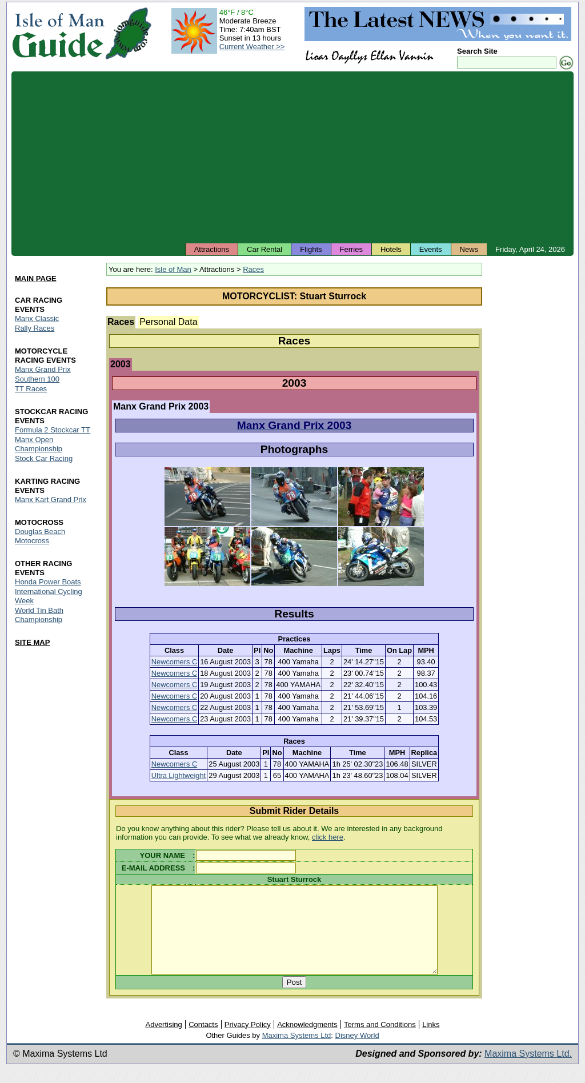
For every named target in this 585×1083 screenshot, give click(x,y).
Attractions (211, 249)
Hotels (391, 249)
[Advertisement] (292, 157)
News (469, 249)
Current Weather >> (252, 46)
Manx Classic (37, 319)
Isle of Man (173, 269)
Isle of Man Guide (58, 33)
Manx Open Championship (38, 444)
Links (430, 1041)
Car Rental (264, 249)
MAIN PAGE (36, 278)
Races (253, 269)
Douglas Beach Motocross (40, 536)
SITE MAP (32, 642)
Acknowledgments (307, 1041)
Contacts (203, 1041)
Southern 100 (37, 379)
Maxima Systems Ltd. (528, 1071)
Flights (311, 249)
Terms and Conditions (380, 1041)
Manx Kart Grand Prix (50, 499)
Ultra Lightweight (178, 775)
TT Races (31, 389)
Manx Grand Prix (43, 370)
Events (430, 249)
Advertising (163, 1041)
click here (327, 837)
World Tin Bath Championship (39, 615)
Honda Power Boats (48, 581)
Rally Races (34, 328)
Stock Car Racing (44, 458)
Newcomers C (174, 661)
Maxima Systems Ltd (296, 1052)
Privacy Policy (248, 1041)
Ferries (351, 249)
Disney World (357, 1052)
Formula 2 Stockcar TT (52, 430)
